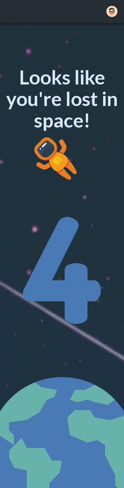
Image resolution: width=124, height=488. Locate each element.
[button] (111, 11)
